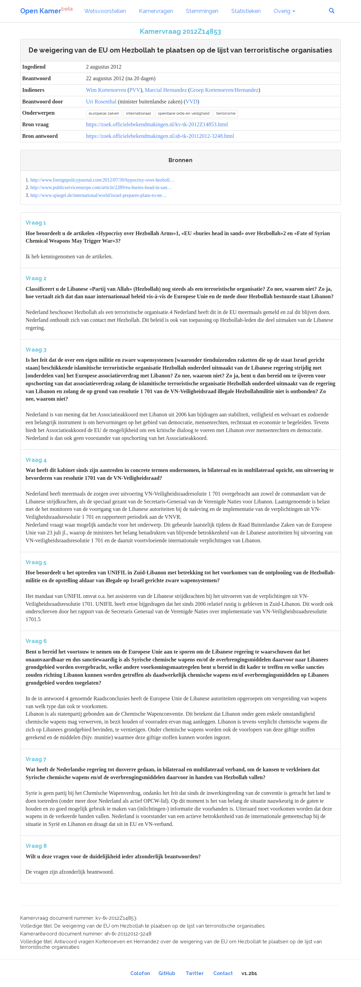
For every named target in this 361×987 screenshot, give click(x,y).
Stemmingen (202, 11)
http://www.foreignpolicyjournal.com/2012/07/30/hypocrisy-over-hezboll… (102, 180)
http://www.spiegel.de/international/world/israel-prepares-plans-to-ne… (98, 195)
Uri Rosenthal (101, 101)
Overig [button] (284, 11)
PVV (134, 90)
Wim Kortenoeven (106, 90)
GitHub (166, 973)
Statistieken (246, 11)
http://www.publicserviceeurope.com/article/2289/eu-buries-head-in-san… (101, 187)
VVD (192, 101)
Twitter (195, 973)
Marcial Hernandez (166, 90)
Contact (223, 973)
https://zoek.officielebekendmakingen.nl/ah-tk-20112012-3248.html (160, 136)
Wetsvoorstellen (105, 11)
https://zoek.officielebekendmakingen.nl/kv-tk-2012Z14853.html (157, 124)
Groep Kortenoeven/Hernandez (224, 90)
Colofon (140, 973)
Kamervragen (156, 11)
